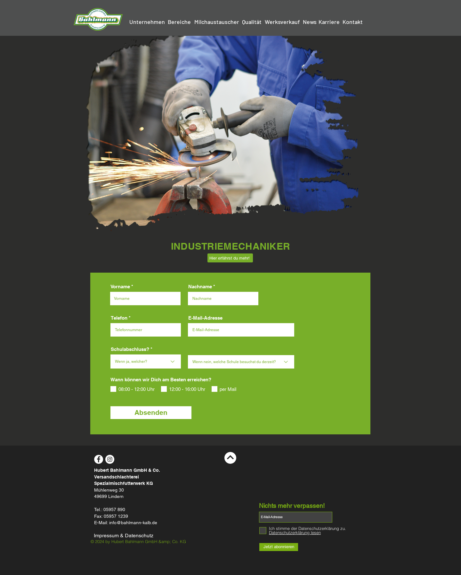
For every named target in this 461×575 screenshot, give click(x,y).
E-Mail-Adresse (205, 317)
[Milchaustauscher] (216, 22)
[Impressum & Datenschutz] (126, 536)
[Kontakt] (352, 22)
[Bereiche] (179, 22)
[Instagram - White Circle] (109, 459)
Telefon (119, 317)
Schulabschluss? (130, 349)
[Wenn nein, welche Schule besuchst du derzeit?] (241, 362)
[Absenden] (150, 412)
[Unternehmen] (147, 22)
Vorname (120, 286)
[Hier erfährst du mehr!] (230, 257)
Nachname (200, 286)
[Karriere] (329, 22)
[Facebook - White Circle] (98, 459)
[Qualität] (251, 22)
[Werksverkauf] (282, 22)
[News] (309, 22)
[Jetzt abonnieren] (278, 547)
